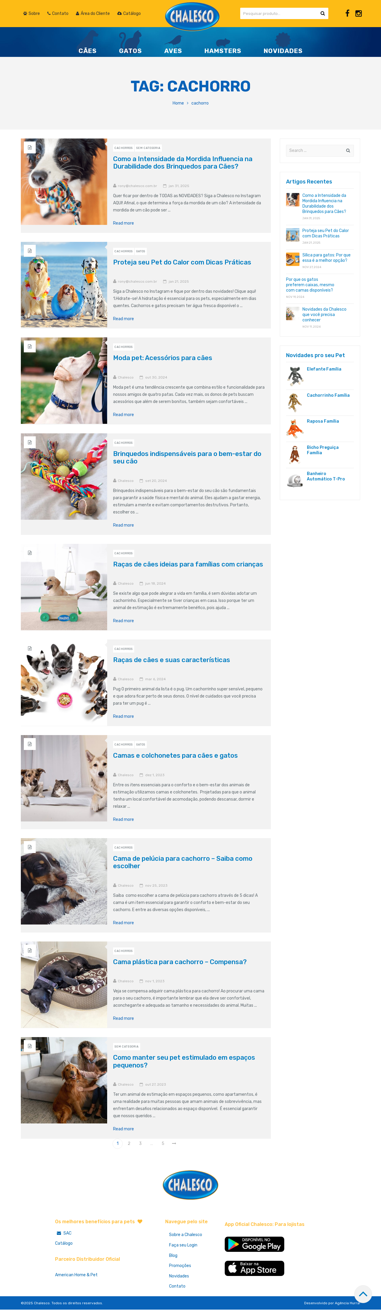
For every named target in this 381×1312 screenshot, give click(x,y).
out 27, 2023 (155, 1084)
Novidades (180, 1277)
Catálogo (64, 1243)
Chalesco (126, 377)
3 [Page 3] (140, 1143)
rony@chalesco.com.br (137, 186)
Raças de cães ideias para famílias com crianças (188, 564)
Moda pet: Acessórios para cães (162, 358)
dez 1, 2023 (155, 775)
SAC (63, 1233)
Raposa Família (323, 421)
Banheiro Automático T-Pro (326, 476)
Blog (174, 1256)
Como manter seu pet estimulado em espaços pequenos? (184, 1061)
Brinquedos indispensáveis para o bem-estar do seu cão (187, 457)
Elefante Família (324, 369)
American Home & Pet (76, 1274)
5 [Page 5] (163, 1143)
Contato (178, 1288)
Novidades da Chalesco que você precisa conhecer (324, 315)
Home (178, 103)
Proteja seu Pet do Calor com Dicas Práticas (182, 262)
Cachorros (124, 148)
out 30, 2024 (156, 377)
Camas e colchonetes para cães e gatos (175, 755)
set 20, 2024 (156, 481)
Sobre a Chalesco (186, 1235)
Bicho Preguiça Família (323, 450)
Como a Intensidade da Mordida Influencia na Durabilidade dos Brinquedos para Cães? (182, 162)
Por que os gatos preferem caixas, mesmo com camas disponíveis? (310, 285)
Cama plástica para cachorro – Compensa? (180, 962)
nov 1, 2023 (155, 981)
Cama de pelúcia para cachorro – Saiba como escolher (182, 862)
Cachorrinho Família (328, 395)
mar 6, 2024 (155, 679)
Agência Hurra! (347, 1305)
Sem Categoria (148, 148)
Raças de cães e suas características (171, 660)
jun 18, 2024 (155, 583)
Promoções (181, 1267)
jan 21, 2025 (179, 281)
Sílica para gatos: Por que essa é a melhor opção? (326, 258)
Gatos (140, 251)
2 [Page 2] (129, 1143)
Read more (125, 223)
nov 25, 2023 (156, 885)
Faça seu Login (184, 1245)
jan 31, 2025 (179, 186)
